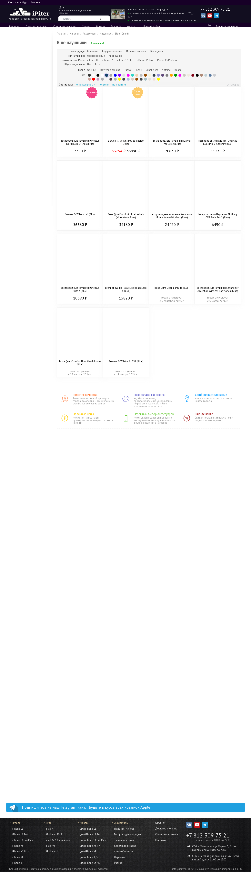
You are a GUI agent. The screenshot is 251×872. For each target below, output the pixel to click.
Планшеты (18, 436)
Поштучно (21, 190)
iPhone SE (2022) (25, 145)
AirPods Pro (21, 176)
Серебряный (141, 75)
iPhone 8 (17, 863)
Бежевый (149, 75)
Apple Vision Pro (24, 597)
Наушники (21, 780)
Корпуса (20, 313)
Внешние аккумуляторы (29, 749)
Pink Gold (154, 79)
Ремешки (20, 318)
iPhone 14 (21, 125)
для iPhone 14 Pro (26, 640)
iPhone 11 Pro (20, 834)
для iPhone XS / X (25, 711)
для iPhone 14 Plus (26, 645)
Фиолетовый (119, 75)
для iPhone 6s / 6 (90, 863)
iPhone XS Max (20, 851)
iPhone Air (21, 59)
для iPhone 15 (23, 631)
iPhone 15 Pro (23, 98)
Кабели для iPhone (125, 845)
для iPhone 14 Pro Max (29, 635)
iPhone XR (18, 857)
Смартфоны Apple (26, 394)
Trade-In (116, 26)
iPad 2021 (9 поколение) (30, 238)
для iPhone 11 (23, 697)
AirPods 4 (20, 171)
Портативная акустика (28, 561)
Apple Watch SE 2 (25, 290)
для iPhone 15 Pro (26, 621)
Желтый (119, 79)
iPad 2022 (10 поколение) (30, 242)
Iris (128, 79)
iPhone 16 (21, 81)
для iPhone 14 (23, 650)
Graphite (102, 79)
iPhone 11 (21, 149)
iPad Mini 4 (52, 851)
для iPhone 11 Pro (26, 692)
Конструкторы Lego (26, 523)
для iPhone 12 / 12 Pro (29, 678)
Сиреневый (97, 79)
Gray (110, 75)
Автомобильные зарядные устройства (30, 760)
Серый (167, 75)
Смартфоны (19, 388)
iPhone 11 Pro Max (22, 840)
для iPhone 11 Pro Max (29, 687)
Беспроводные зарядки (29, 725)
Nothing (166, 70)
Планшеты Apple (25, 442)
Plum (110, 79)
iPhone (15, 34)
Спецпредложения (64, 26)
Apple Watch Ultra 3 (26, 285)
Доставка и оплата (36, 26)
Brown (145, 75)
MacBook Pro (22, 342)
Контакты (132, 26)
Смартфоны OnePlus (27, 413)
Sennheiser (152, 70)
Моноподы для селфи (28, 753)
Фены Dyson (22, 490)
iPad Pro (50, 845)
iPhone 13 (21, 132)
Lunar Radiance (149, 79)
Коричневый (136, 79)
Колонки (20, 547)
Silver (123, 75)
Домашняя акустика (27, 566)
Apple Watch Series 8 (27, 309)
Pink (179, 75)
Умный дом (21, 570)
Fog (205, 75)
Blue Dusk (210, 75)
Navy (123, 79)
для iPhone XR (23, 706)
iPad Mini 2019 (54, 834)
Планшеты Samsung (26, 451)
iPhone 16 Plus (23, 76)
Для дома (18, 531)
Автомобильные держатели (31, 766)
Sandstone (132, 79)
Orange (171, 75)
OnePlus (91, 70)
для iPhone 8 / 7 (89, 857)
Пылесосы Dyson (25, 537)
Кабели (19, 375)
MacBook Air (22, 347)
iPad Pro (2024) (24, 228)
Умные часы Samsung (27, 475)
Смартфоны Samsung (27, 399)
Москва (35, 2)
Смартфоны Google (26, 404)
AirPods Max (22, 181)
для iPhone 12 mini (26, 682)
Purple (162, 75)
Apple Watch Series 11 (28, 276)
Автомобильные (123, 851)
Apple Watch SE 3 (25, 280)
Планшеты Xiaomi (25, 446)
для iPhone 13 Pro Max (29, 654)
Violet (158, 75)
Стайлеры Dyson (24, 494)
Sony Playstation (24, 513)
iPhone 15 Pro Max (26, 93)
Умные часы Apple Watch (30, 466)
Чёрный (97, 75)
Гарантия (14, 26)
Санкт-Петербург (17, 2)
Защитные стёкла (25, 730)
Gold (136, 75)
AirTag (18, 602)
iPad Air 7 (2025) (25, 224)
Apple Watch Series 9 (27, 304)
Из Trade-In (22, 157)
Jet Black (197, 75)
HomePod (20, 542)
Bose (139, 70)
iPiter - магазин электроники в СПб (222, 869)
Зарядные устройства (28, 744)
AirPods (16, 165)
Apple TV (20, 551)
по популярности (85, 84)
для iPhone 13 (23, 664)
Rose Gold (89, 79)
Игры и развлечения (24, 507)
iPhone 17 (21, 50)
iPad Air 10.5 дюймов (58, 840)
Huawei (128, 70)
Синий (115, 75)
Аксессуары (22, 257)
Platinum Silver (184, 75)
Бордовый (192, 75)
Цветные (20, 186)
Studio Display (23, 356)
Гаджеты (17, 587)
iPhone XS (18, 845)
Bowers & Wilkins (110, 70)
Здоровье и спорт (25, 775)
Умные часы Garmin (26, 470)
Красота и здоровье (25, 483)
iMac (17, 351)
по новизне (119, 84)
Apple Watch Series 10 (28, 295)
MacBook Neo (23, 337)
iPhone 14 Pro (23, 115)
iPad (14, 203)
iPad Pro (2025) (24, 219)
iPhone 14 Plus (23, 120)
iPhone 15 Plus (23, 103)
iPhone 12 (21, 137)
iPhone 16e (21, 86)
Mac (14, 331)
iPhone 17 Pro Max (26, 40)
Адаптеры (21, 370)
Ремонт (100, 26)
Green (132, 75)
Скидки (86, 26)
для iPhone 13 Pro (26, 659)
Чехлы (18, 195)
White (93, 75)
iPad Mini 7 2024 (25, 233)
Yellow (158, 79)
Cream (188, 75)
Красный (93, 79)
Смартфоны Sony (25, 427)
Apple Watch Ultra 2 (26, 299)
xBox (18, 518)
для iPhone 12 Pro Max (29, 673)
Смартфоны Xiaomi (26, 408)
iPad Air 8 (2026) (25, 209)
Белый (102, 75)
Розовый (128, 75)
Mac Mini (20, 366)
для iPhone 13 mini (26, 668)
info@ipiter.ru (179, 869)
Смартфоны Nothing (27, 422)
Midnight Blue (154, 75)
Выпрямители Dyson (27, 499)
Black (89, 75)
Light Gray (214, 75)
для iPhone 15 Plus (26, 626)
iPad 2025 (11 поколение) (30, 214)
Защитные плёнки (25, 735)
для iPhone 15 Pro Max (29, 617)
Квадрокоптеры (24, 593)
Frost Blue (145, 79)
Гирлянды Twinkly (25, 556)
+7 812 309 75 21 (207, 835)
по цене (104, 84)
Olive (115, 79)
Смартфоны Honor (26, 418)
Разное (19, 784)
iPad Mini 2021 (23, 247)
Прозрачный (106, 79)
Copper (201, 75)
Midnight (141, 79)
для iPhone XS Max (26, 701)
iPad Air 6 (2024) (25, 252)
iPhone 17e (21, 54)
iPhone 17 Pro (23, 45)
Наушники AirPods (124, 828)
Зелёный (175, 75)
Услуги (15, 793)
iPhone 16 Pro (23, 72)
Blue (107, 75)
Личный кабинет (152, 26)
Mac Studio (21, 361)
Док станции (22, 770)
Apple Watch (19, 270)
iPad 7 (49, 828)
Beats (178, 70)
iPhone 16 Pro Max (26, 67)
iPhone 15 (21, 107)
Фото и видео (20, 579)
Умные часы (19, 459)
